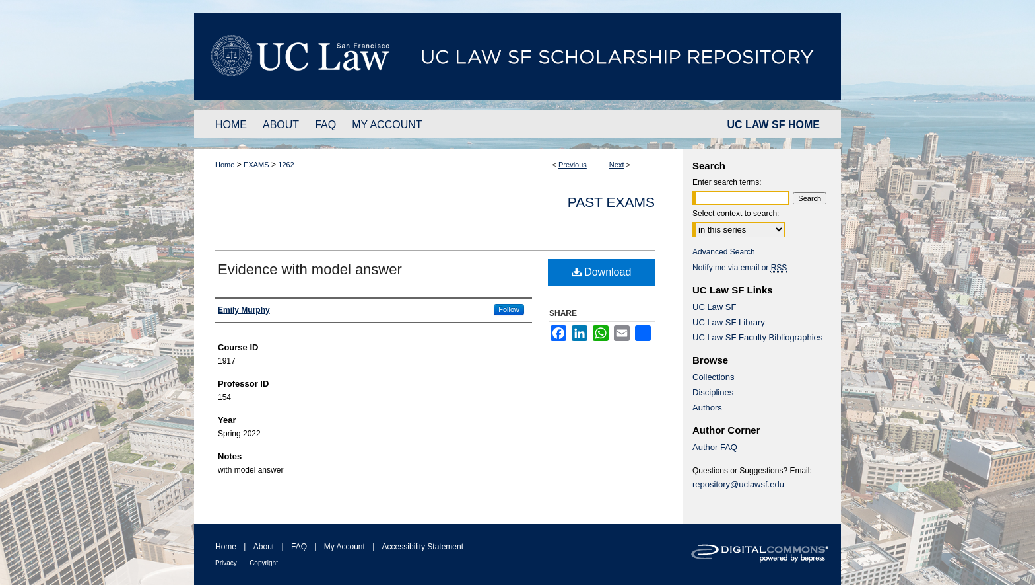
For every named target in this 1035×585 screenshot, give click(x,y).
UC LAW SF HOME (773, 124)
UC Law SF (714, 307)
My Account (344, 546)
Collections (713, 377)
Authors (707, 407)
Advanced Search (723, 251)
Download (602, 272)
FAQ (299, 546)
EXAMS (256, 165)
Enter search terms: (727, 182)
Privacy (226, 562)
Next (616, 165)
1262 (286, 165)
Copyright (264, 562)
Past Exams (611, 202)
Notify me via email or (739, 267)
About (263, 546)
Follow (508, 309)
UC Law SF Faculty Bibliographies (757, 337)
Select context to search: (735, 213)
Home (224, 165)
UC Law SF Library (728, 322)
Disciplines (712, 392)
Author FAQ (714, 447)
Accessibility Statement (422, 546)
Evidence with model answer (310, 269)
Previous (572, 165)
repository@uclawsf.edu (738, 484)
